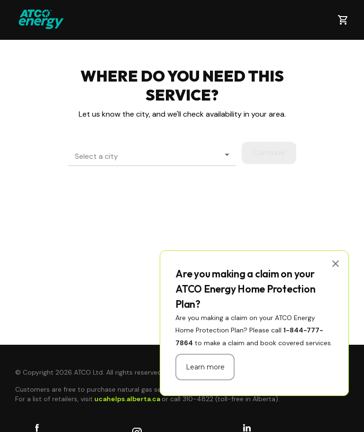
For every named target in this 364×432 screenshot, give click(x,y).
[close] (335, 263)
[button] (152, 154)
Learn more (205, 367)
